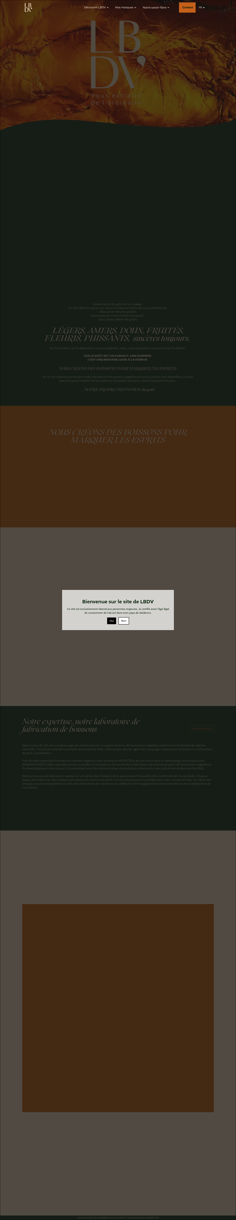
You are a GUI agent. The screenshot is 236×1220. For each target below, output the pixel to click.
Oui (112, 620)
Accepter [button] (177, 1208)
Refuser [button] (156, 1208)
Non (123, 620)
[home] (29, 7)
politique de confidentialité (70, 1214)
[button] (194, 1208)
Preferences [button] (137, 1208)
